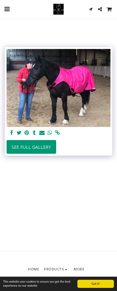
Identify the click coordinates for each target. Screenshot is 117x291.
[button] (7, 8)
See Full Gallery (31, 147)
